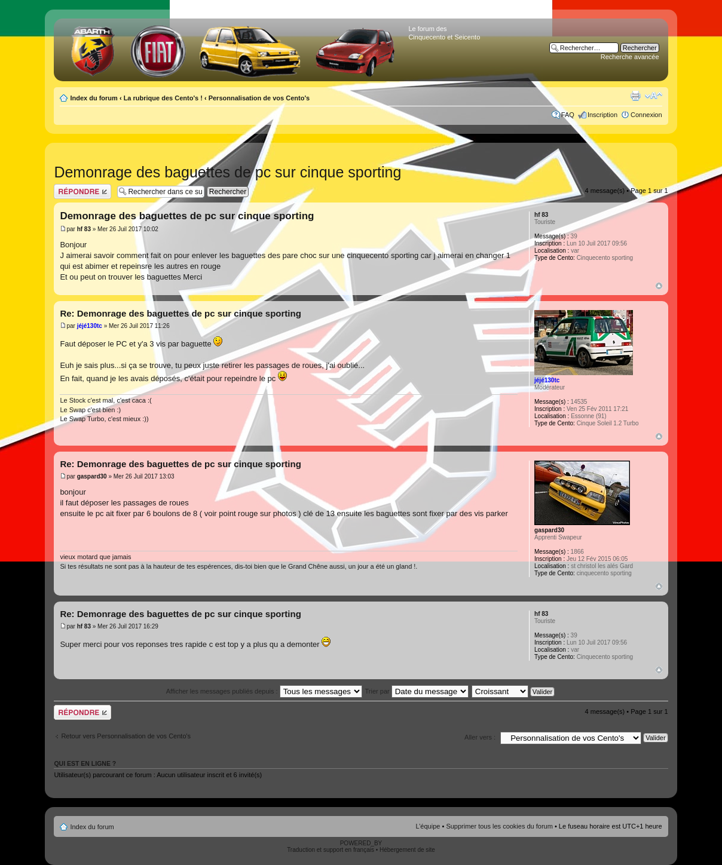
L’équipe (427, 826)
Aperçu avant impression (635, 95)
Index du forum (93, 98)
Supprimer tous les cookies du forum (499, 826)
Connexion (646, 114)
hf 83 (84, 229)
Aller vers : (479, 737)
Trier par (417, 691)
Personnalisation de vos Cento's (259, 98)
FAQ (567, 114)
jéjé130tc (89, 326)
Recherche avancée (630, 56)
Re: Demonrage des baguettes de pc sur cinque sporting (180, 313)
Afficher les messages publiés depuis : (264, 691)
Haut (659, 286)
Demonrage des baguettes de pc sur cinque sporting (227, 172)
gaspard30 (92, 476)
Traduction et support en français (330, 849)
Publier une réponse (82, 191)
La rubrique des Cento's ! (163, 98)
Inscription (602, 114)
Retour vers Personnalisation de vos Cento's (126, 736)
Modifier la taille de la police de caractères (653, 95)
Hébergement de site (407, 849)
